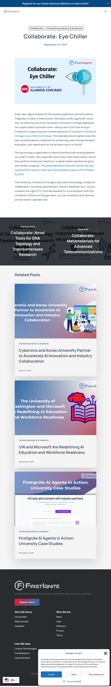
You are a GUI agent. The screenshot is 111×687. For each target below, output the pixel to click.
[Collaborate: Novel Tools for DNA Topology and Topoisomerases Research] (27, 241)
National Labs (21, 621)
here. (45, 199)
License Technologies (26, 648)
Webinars (61, 626)
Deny (73, 674)
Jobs (58, 621)
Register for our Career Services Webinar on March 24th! (55, 3)
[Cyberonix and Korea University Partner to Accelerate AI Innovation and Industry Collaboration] (55, 330)
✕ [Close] (108, 3)
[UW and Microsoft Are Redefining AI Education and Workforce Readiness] (55, 424)
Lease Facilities (22, 657)
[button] (105, 653)
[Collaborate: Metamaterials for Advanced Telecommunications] (83, 241)
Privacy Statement (74, 681)
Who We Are (63, 612)
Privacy (60, 630)
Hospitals (19, 626)
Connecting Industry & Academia (64, 28)
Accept (51, 674)
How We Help (22, 643)
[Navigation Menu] (105, 11)
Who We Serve (23, 612)
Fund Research (22, 653)
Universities (21, 616)
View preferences (96, 674)
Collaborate (36, 28)
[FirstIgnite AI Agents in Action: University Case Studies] (55, 515)
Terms (59, 635)
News (59, 616)
